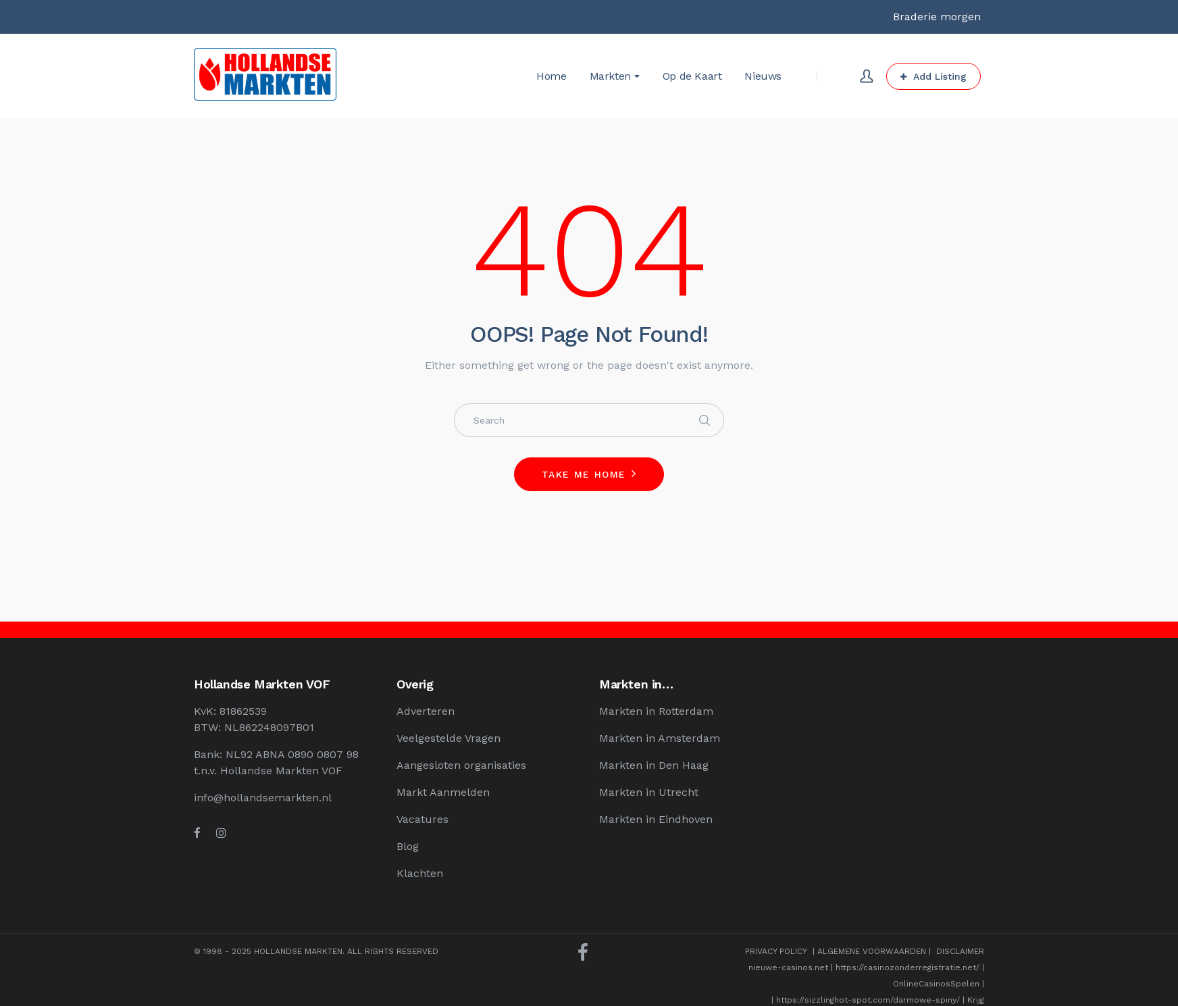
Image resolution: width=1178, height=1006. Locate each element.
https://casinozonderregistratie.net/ (907, 967)
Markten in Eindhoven (656, 819)
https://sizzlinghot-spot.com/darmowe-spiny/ (868, 1000)
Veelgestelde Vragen (448, 738)
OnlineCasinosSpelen (936, 983)
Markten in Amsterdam (659, 738)
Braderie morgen (937, 16)
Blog (407, 846)
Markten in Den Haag (654, 765)
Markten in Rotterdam (656, 711)
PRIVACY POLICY (776, 951)
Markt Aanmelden (443, 792)
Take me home (584, 474)
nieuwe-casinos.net (788, 967)
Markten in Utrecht (648, 792)
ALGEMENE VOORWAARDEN (871, 951)
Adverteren (425, 711)
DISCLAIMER (960, 951)
